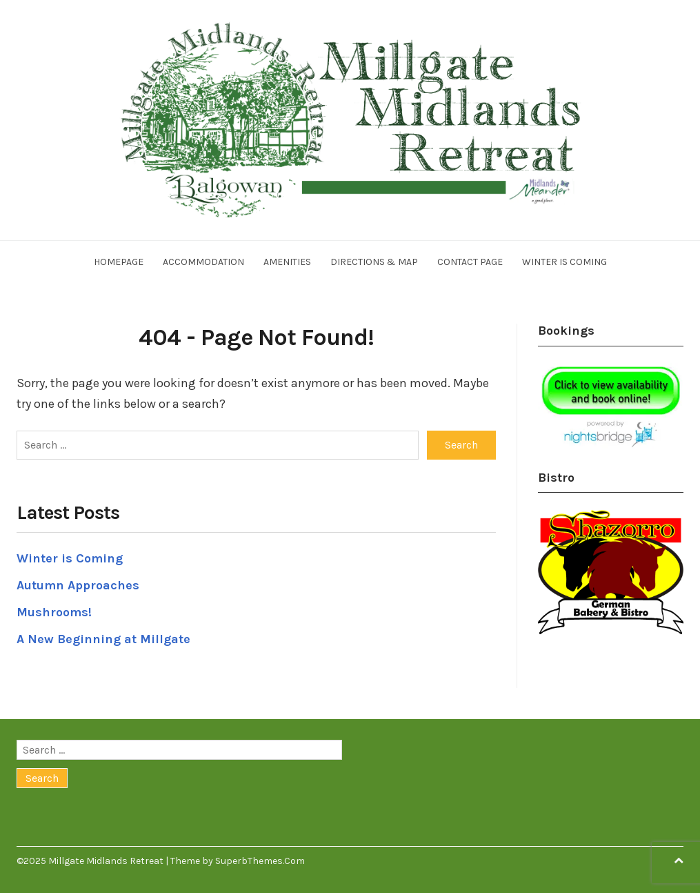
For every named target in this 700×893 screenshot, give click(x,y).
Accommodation (203, 262)
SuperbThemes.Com (260, 861)
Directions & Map (374, 262)
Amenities (287, 262)
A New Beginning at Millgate (103, 639)
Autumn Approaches (78, 585)
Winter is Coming (564, 262)
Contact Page (470, 262)
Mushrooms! (54, 612)
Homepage (118, 262)
